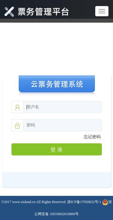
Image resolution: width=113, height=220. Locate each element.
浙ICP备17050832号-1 (84, 202)
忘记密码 (92, 137)
